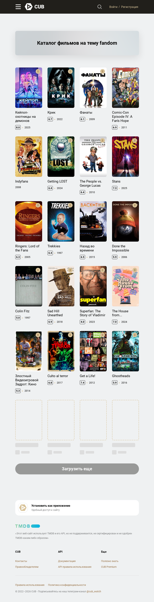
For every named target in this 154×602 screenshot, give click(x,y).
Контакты (21, 561)
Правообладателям (26, 566)
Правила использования (29, 585)
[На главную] (34, 6)
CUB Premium (109, 566)
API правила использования (74, 566)
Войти (113, 6)
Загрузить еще (77, 468)
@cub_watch (94, 591)
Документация (67, 561)
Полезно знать (110, 561)
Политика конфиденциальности (67, 585)
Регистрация (129, 6)
